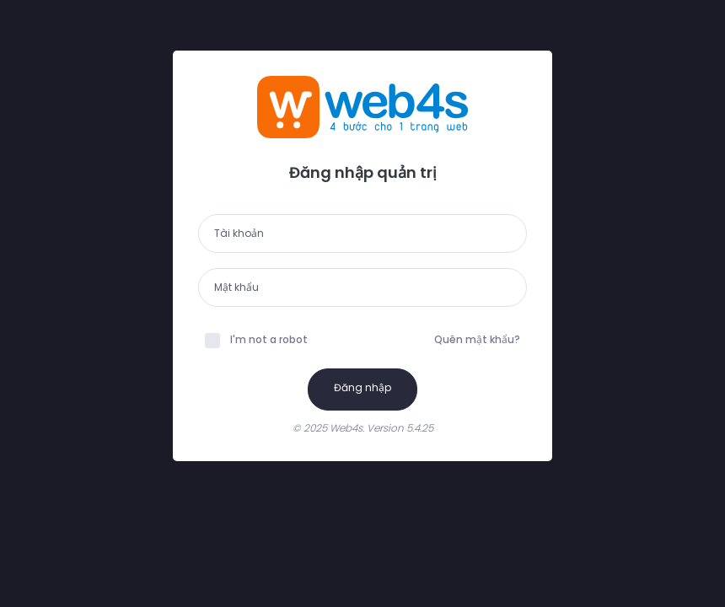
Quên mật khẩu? (477, 339)
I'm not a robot (256, 339)
